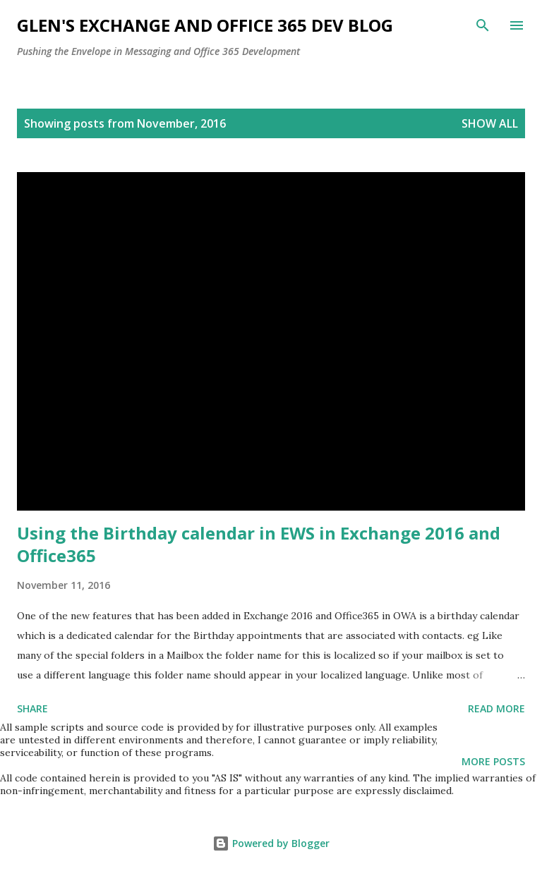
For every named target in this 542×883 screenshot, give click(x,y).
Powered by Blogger (271, 843)
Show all (490, 123)
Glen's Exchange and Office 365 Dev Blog (205, 25)
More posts (493, 761)
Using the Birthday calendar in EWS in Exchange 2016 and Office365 (258, 544)
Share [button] (32, 708)
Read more (496, 708)
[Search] (482, 25)
